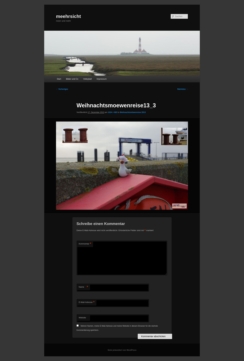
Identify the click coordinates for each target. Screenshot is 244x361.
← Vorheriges (62, 89)
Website (82, 317)
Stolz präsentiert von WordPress (122, 350)
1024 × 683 (112, 112)
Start (59, 79)
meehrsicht (68, 16)
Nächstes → (182, 89)
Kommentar (85, 244)
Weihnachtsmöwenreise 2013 (133, 112)
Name (83, 287)
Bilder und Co (72, 79)
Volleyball (87, 79)
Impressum (102, 79)
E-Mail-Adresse (86, 302)
